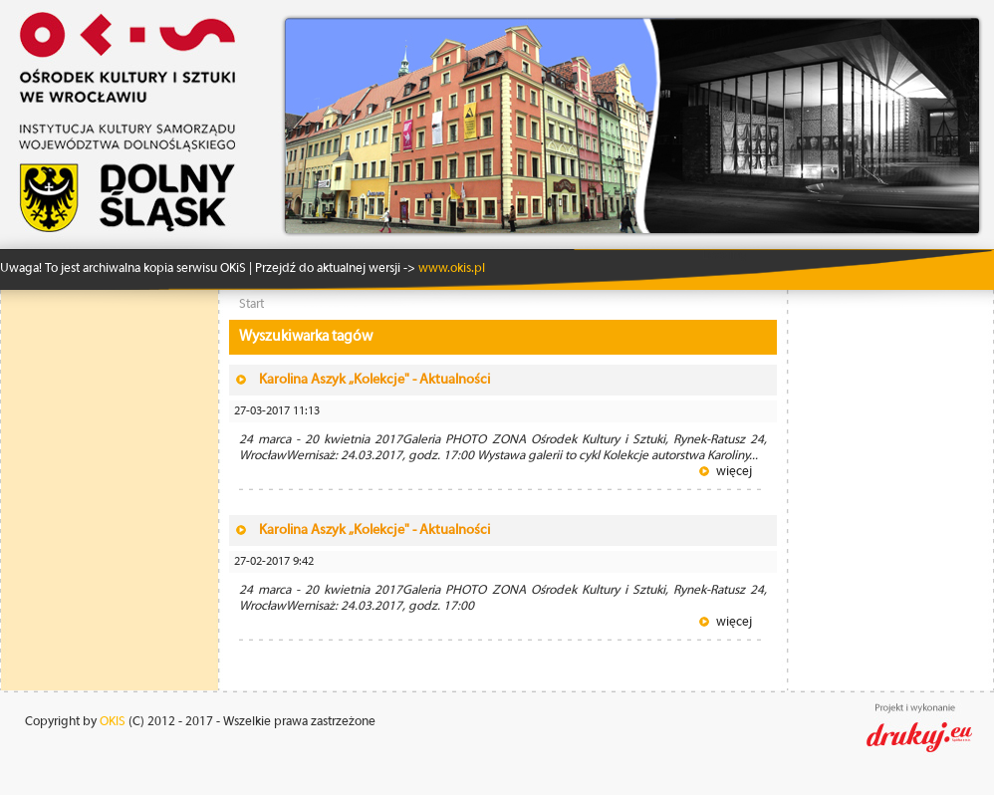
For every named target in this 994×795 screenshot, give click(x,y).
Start (251, 304)
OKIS (112, 721)
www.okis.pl (450, 268)
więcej (734, 471)
